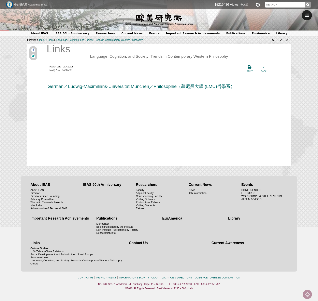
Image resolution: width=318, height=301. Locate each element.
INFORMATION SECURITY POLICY (139, 277)
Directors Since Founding (45, 196)
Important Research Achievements (193, 33)
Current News (132, 33)
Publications (235, 33)
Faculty (140, 190)
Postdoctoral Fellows (148, 202)
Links (51, 40)
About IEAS (39, 33)
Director (35, 193)
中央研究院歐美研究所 (159, 19)
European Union (39, 257)
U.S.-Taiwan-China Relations (47, 251)
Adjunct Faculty (145, 193)
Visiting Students (145, 205)
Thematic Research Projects (46, 202)
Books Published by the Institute (114, 226)
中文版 (244, 4)
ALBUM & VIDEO (251, 199)
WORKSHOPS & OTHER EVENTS (261, 196)
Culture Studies (39, 248)
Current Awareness (228, 243)
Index (42, 40)
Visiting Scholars (145, 199)
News (192, 190)
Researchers (105, 33)
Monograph (103, 223)
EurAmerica (261, 33)
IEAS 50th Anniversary (72, 33)
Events (154, 33)
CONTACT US (85, 277)
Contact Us (138, 243)
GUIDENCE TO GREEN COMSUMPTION (217, 277)
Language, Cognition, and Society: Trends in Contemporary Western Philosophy (99, 40)
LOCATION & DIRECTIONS (177, 277)
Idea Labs (36, 205)
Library (281, 33)
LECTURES (248, 193)
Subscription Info (106, 232)
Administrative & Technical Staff (48, 208)
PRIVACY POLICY (106, 277)
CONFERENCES (251, 190)
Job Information (197, 193)
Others (34, 263)
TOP (307, 294)
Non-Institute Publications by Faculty (117, 229)
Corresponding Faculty (149, 196)
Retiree (140, 208)
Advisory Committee (42, 199)
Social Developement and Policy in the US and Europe (61, 254)
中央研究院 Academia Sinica (30, 4)
